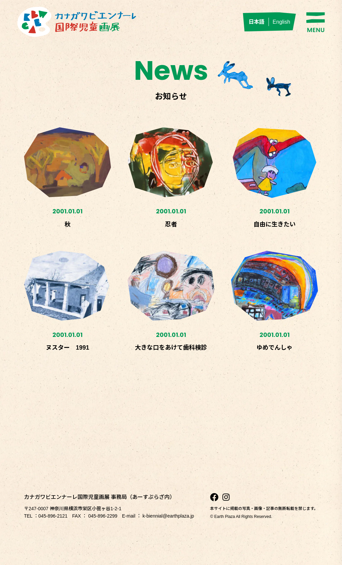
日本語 (256, 22)
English (281, 22)
